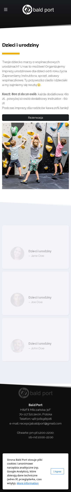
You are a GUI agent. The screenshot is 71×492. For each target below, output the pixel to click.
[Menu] (5, 9)
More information (28, 483)
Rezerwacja (35, 117)
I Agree (57, 471)
